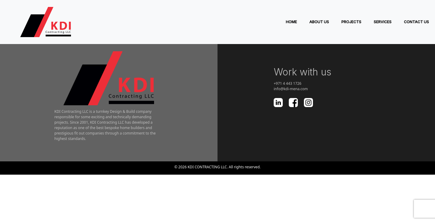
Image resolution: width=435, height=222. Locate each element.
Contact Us (416, 22)
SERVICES (383, 22)
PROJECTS (351, 22)
